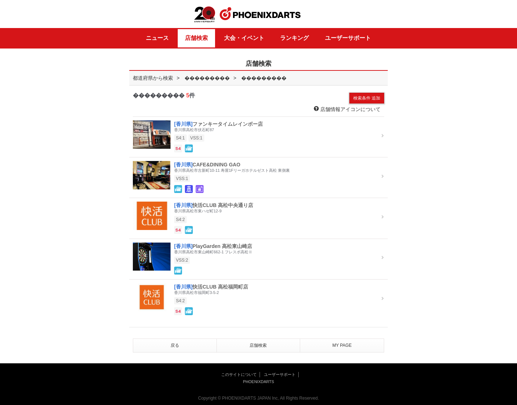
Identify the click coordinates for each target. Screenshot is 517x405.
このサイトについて (239, 374)
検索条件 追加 (366, 98)
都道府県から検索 (153, 78)
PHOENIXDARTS (260, 14)
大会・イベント (244, 38)
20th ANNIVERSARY (204, 14)
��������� (207, 78)
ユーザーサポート (348, 38)
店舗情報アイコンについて (347, 109)
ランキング (294, 38)
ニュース (157, 38)
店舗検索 (196, 38)
